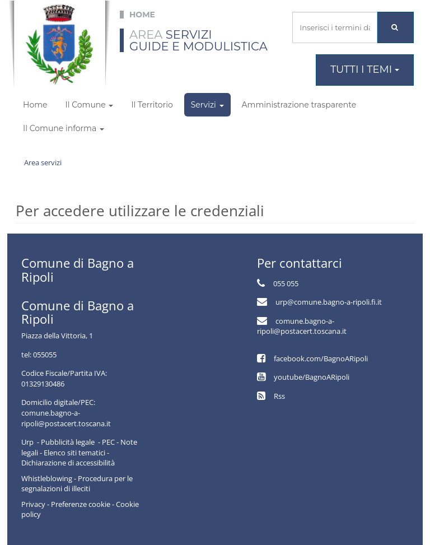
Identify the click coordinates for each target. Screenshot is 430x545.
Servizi (207, 105)
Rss (279, 396)
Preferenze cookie (80, 504)
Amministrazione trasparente (299, 105)
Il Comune (89, 105)
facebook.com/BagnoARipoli (321, 358)
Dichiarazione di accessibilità (68, 463)
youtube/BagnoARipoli (311, 377)
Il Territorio (151, 105)
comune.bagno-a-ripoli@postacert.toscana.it (302, 326)
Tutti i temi (364, 69)
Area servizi (43, 162)
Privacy (33, 504)
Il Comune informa (63, 128)
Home (35, 105)
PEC (108, 442)
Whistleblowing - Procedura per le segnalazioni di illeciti (77, 483)
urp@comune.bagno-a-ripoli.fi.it (328, 302)
